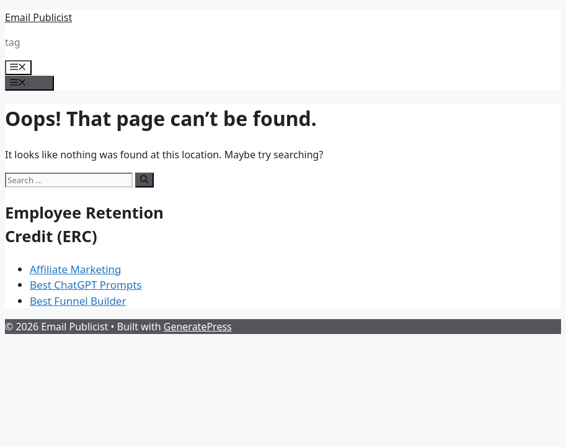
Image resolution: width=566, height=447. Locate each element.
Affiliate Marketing (76, 269)
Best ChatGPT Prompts (86, 285)
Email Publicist (38, 17)
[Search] (144, 180)
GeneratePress (198, 326)
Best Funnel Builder (78, 301)
